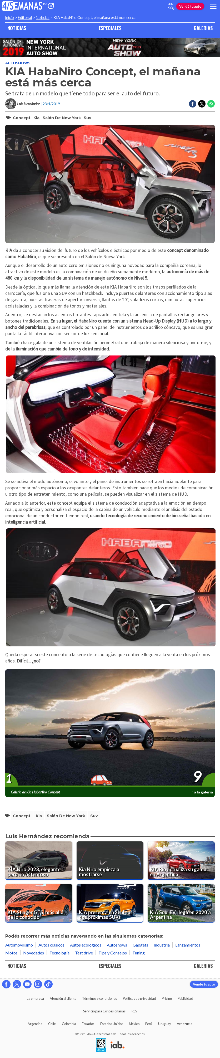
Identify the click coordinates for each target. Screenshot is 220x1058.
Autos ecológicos (85, 944)
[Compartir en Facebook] (192, 104)
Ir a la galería (202, 792)
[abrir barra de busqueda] (171, 6)
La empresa (35, 998)
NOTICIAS (16, 27)
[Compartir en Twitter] (202, 104)
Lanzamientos (187, 944)
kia (36, 117)
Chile (52, 1024)
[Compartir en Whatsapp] (211, 104)
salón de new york (62, 117)
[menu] (213, 6)
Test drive (84, 952)
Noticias (42, 17)
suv (87, 117)
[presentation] (110, 728)
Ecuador (88, 1024)
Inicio (9, 17)
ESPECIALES (110, 27)
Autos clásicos (51, 944)
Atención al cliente (63, 998)
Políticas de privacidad (139, 998)
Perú (148, 1024)
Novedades (33, 952)
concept (22, 117)
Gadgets (140, 944)
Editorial (25, 17)
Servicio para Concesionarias (104, 1011)
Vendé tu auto (190, 6)
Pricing (167, 998)
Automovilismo (19, 944)
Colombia (69, 1024)
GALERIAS (203, 27)
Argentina (35, 1024)
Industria (162, 944)
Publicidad (185, 998)
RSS (134, 1011)
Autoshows (17, 63)
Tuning (138, 952)
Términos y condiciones (99, 998)
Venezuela (184, 1024)
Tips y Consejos (112, 952)
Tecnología (59, 952)
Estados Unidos (111, 1024)
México (134, 1024)
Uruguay (164, 1024)
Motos (11, 952)
